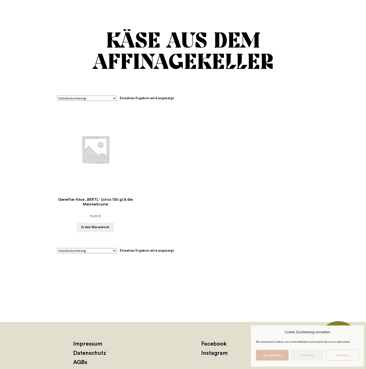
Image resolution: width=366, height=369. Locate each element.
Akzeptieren (272, 355)
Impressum (87, 344)
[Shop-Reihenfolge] (86, 98)
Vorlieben (342, 355)
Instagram (214, 353)
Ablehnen (307, 355)
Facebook (214, 344)
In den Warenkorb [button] (95, 227)
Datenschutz (89, 353)
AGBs (80, 362)
